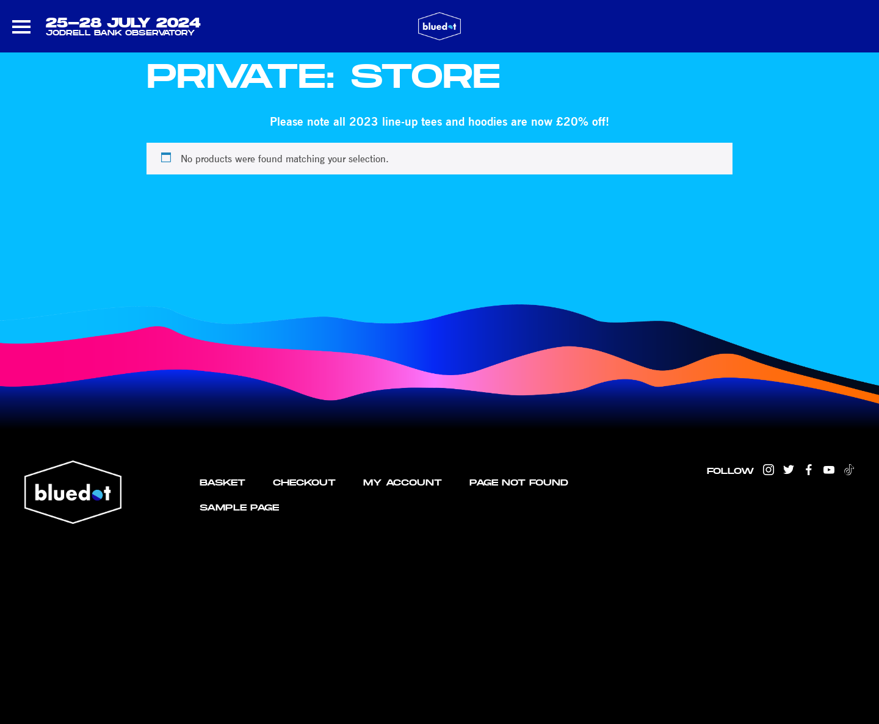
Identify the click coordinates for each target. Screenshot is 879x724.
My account (402, 482)
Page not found (518, 482)
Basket (222, 482)
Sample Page (239, 507)
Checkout (304, 482)
